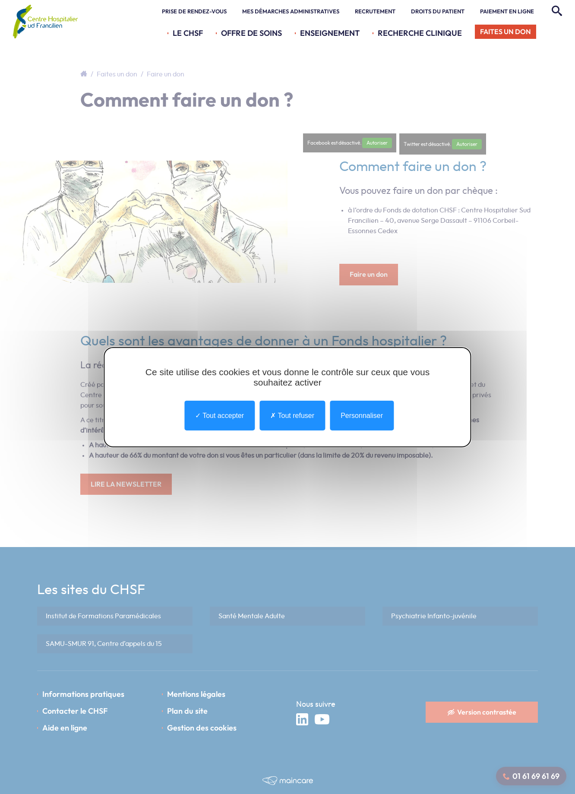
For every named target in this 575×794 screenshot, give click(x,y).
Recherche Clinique (420, 33)
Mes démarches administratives (290, 11)
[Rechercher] (556, 11)
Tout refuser (292, 415)
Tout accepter (219, 415)
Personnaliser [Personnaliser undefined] (362, 415)
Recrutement (375, 11)
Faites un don (505, 31)
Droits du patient (437, 11)
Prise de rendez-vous (194, 11)
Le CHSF (188, 33)
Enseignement (330, 33)
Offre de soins (251, 33)
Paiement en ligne (507, 11)
